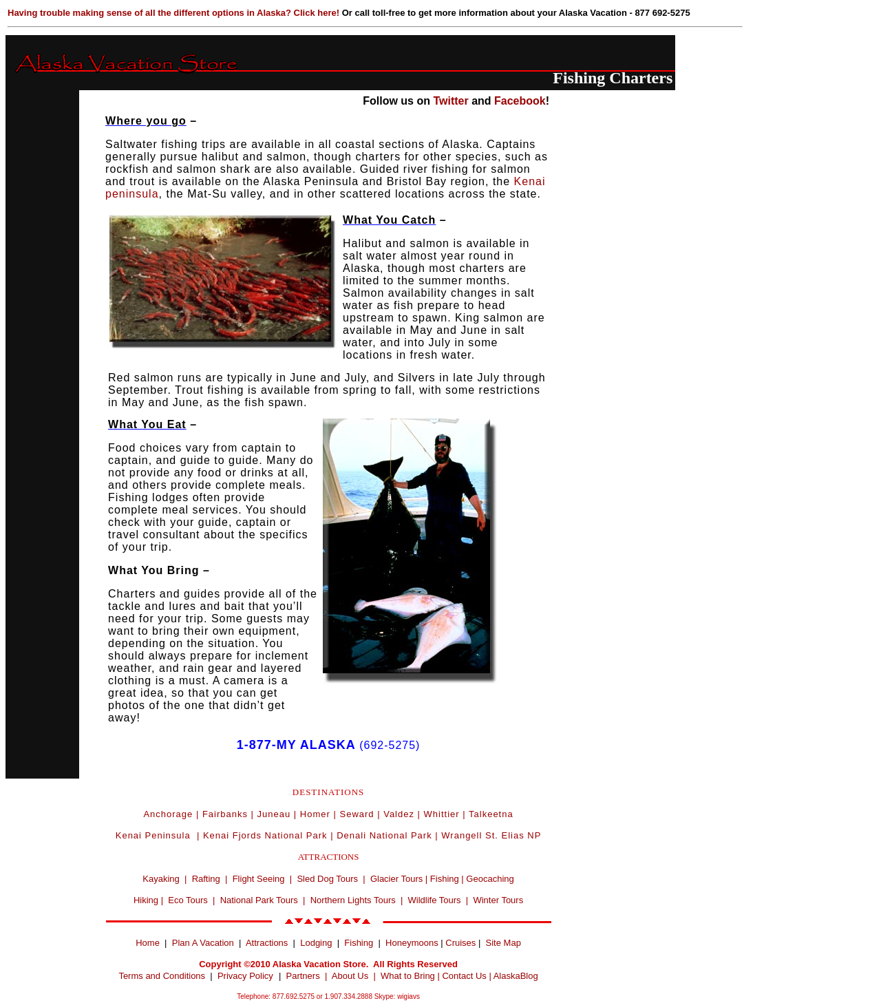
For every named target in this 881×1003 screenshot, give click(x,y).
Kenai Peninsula (155, 835)
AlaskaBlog (515, 976)
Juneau (274, 814)
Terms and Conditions (161, 976)
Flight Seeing (259, 879)
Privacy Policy (245, 976)
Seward (356, 814)
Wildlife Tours (434, 900)
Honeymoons (411, 943)
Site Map (503, 943)
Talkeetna (491, 814)
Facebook (520, 101)
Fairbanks (225, 814)
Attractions (267, 943)
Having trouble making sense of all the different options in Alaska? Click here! (175, 13)
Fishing (444, 879)
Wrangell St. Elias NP (491, 835)
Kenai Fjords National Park (265, 835)
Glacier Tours (396, 879)
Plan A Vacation (203, 943)
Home (148, 943)
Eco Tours (188, 900)
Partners (303, 976)
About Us (350, 976)
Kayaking (160, 879)
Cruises (459, 943)
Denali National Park (384, 835)
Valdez (398, 814)
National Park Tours (259, 900)
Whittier (442, 814)
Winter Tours (498, 900)
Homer (315, 814)
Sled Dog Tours (327, 879)
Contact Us (464, 976)
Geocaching (489, 879)
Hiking (146, 900)
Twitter (450, 101)
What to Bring (408, 976)
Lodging (316, 943)
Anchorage (168, 814)
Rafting (206, 879)
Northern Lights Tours (353, 900)
